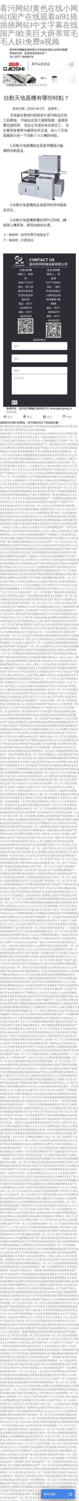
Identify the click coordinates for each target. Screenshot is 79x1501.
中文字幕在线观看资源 (42, 1295)
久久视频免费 (38, 1007)
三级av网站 (44, 1393)
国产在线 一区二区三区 (44, 866)
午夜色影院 (66, 942)
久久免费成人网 (52, 819)
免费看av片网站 (69, 794)
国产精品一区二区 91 (52, 1443)
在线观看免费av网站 (42, 657)
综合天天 (22, 501)
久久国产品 (53, 484)
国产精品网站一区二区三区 (37, 1414)
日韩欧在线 (56, 967)
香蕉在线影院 (40, 967)
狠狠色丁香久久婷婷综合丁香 (39, 494)
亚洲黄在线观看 (54, 927)
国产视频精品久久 (22, 606)
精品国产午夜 (37, 610)
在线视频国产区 (61, 556)
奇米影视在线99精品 (39, 1032)
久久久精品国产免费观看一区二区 (36, 917)
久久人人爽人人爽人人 (30, 664)
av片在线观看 (69, 1194)
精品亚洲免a (24, 520)
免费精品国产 (20, 1241)
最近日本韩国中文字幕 (47, 1180)
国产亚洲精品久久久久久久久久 (18, 473)
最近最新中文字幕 (10, 732)
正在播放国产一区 (32, 700)
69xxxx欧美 (21, 971)
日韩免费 (45, 577)
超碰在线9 (38, 498)
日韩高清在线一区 (57, 1284)
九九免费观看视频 (22, 913)
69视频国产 (39, 444)
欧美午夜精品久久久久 (13, 988)
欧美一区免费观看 (33, 1479)
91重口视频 (41, 1198)
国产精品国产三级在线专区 (62, 884)
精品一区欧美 (17, 1288)
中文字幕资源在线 (44, 639)
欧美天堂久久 (37, 1346)
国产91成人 (48, 1068)
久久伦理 (27, 985)
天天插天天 (43, 556)
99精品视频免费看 (57, 1183)
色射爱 (32, 660)
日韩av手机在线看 (45, 855)
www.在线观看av (59, 761)
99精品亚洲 (39, 520)
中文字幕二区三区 (60, 1436)
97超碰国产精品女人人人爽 (50, 704)
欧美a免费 (21, 996)
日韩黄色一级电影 (25, 877)
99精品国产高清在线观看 (59, 978)
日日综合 (25, 942)
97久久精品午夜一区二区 (31, 505)
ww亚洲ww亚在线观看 (45, 725)
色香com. (27, 1180)
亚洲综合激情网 (29, 805)
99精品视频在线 (26, 1072)
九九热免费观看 (9, 718)
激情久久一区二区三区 (47, 1429)
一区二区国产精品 (64, 1288)
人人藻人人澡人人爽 (67, 657)
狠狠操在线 (71, 750)
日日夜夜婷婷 (54, 971)
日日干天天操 (30, 880)
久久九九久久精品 (15, 592)
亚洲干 (4, 671)
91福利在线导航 (10, 639)
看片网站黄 (71, 1223)
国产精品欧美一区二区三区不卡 (58, 880)
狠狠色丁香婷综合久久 (25, 1205)
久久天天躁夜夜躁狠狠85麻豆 (39, 1021)
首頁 (31, 85)
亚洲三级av (65, 1396)
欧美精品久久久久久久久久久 (49, 1411)
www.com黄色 (27, 1425)
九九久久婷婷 (17, 534)
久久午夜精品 (47, 707)
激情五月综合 (8, 1328)
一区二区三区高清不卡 (63, 1136)
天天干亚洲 (24, 498)
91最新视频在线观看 (12, 1407)
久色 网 (21, 574)
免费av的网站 (38, 815)
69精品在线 (6, 888)
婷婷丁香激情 (33, 1494)
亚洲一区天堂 (45, 1155)
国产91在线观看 (19, 1360)
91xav (27, 1089)
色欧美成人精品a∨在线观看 (42, 1035)
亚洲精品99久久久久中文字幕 (17, 1385)
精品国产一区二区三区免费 (34, 646)
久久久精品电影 (49, 1252)
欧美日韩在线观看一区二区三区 (55, 1425)
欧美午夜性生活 (66, 747)
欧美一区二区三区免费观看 (62, 1039)
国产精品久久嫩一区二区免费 (41, 794)
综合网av (32, 707)
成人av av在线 (25, 704)
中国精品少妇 (57, 552)
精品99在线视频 (24, 1432)
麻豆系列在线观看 (54, 1328)
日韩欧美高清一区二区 (30, 927)
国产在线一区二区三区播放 (24, 1054)
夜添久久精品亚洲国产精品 (20, 693)
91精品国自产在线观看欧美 (62, 1349)
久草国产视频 (8, 1490)
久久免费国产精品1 (43, 945)
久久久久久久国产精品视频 (15, 1313)
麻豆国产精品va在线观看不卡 (21, 747)
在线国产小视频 (26, 556)
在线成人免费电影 (32, 1144)
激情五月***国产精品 (41, 787)
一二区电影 (71, 927)
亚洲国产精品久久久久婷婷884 (49, 1299)
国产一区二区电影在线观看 (55, 1461)
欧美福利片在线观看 (66, 559)
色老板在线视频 (46, 1274)
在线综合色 (56, 826)
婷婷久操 (42, 877)
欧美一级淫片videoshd (45, 942)
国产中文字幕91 (36, 1306)
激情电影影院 (20, 1295)
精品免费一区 (70, 812)
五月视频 (15, 1465)
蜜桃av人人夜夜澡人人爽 (59, 458)
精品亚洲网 (63, 855)
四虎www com (35, 581)
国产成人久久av (24, 855)
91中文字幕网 (20, 1450)
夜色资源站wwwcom (12, 516)
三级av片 (73, 952)
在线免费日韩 (17, 873)
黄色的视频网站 (29, 1129)
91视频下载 (13, 538)
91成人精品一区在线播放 (22, 1050)
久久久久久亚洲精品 (66, 772)
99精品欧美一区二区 (32, 718)
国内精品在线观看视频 (44, 1014)
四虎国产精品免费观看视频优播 (46, 574)
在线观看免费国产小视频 (41, 534)
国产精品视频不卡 (39, 675)
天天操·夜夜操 (30, 1158)
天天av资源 (39, 1093)
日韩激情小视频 (29, 938)
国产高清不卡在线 (33, 1046)
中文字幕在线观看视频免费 (52, 1097)
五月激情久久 (12, 1342)
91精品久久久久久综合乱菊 (25, 974)
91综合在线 (26, 909)
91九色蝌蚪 (26, 797)
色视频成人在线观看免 (28, 722)
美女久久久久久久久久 (45, 1089)
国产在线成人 (20, 440)
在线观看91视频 (14, 794)
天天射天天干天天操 (21, 1404)
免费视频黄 (65, 725)
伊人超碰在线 (60, 1032)
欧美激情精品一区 (38, 750)
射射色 (17, 1479)
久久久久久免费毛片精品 (62, 729)
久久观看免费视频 (10, 884)
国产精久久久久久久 (36, 696)
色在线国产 (38, 1447)
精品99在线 (35, 501)
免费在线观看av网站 (60, 1281)
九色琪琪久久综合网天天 (39, 559)
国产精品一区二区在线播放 (55, 1209)
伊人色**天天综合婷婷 (22, 671)
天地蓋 (38, 135)
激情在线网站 (62, 1270)
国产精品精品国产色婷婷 (56, 1119)
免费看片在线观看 (22, 1486)
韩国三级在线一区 (60, 682)
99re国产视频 (69, 1404)
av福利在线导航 (52, 1086)
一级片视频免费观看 (51, 1025)
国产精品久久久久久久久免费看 (38, 1126)
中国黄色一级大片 (64, 1216)
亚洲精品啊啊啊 (51, 635)
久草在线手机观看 (50, 1310)
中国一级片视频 (9, 541)
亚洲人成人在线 (19, 758)
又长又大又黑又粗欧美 (37, 1320)
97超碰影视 (34, 819)
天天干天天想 (68, 1313)
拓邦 (57, 130)
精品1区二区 (34, 1338)
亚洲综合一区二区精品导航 (41, 1472)
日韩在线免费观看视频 (43, 1360)
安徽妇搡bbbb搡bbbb (62, 1353)
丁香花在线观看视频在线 (37, 931)
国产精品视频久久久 (56, 718)
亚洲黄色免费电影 (61, 765)
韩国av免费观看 (36, 1349)
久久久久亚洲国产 (20, 1447)
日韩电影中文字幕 (50, 812)
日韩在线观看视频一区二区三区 (50, 1061)
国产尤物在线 (8, 1418)
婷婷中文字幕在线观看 (41, 996)
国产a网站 (6, 657)
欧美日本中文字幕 (20, 487)
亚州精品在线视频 (10, 1144)
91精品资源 (41, 491)
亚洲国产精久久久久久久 (54, 509)
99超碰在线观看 (39, 682)
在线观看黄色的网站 (51, 732)
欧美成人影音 (30, 1342)
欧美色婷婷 (26, 437)
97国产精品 (43, 1475)
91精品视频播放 (44, 1079)
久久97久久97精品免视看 (31, 1227)
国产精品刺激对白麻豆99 (21, 531)
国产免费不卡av (9, 942)
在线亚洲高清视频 (10, 494)
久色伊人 (27, 952)
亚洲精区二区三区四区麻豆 (15, 1353)
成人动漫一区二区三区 (26, 1443)
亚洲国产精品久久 (22, 934)
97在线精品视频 (37, 729)
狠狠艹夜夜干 (65, 960)
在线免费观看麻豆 (29, 1263)
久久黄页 (20, 1035)
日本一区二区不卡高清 (63, 862)
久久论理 (52, 505)
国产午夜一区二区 (20, 1223)
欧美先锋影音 (40, 599)
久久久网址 (47, 1057)
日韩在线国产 (9, 646)
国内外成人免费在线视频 (29, 978)
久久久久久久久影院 (40, 545)
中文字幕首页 (59, 841)
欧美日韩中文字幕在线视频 (22, 1252)
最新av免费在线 (34, 1133)
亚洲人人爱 (6, 1317)
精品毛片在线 (25, 1490)
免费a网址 (28, 1465)
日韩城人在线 (35, 1212)
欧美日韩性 (64, 1021)
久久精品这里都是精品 (61, 613)
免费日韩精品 (34, 1108)
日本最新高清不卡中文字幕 (51, 671)
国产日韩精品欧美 (15, 1338)
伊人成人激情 (47, 776)
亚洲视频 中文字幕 (51, 1158)
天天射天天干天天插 (56, 585)
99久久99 (60, 1259)
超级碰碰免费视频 (47, 1003)
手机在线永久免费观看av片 (52, 949)
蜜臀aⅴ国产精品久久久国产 (60, 1082)
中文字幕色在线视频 (34, 884)
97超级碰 (37, 476)
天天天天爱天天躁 (60, 696)
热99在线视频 (50, 1468)
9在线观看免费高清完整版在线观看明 (31, 1382)
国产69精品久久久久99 (28, 1317)
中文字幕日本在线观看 (33, 588)
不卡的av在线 (35, 1230)
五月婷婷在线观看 (27, 1266)
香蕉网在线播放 (20, 866)
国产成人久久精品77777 (53, 1342)
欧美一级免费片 (16, 1461)
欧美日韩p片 (17, 1108)
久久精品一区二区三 (60, 877)
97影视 (16, 700)
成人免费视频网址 (10, 772)
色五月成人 (6, 776)
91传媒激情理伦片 (10, 931)
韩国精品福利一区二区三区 (47, 1223)
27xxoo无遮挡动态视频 (58, 1133)
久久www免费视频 (25, 1201)
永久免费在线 (8, 447)
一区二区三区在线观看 (45, 808)
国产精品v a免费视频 (49, 1072)
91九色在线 (66, 1035)
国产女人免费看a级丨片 (23, 999)
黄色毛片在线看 (9, 797)
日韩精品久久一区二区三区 (32, 859)
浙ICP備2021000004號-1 (31, 412)
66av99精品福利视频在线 (57, 722)
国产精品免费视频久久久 (29, 458)
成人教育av (46, 1205)
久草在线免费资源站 (48, 769)
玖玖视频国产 (35, 585)
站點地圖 (11, 412)
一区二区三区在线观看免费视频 (59, 1263)
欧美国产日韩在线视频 (23, 1274)
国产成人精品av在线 (36, 617)
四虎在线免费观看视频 (55, 974)
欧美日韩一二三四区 (24, 1104)
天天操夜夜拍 (43, 668)
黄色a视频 (47, 462)
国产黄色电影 (23, 725)
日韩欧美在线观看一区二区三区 (50, 783)
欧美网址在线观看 (66, 639)
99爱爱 (71, 714)
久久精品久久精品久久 (50, 992)
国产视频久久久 (46, 447)
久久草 (61, 534)
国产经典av (33, 635)
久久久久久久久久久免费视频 (31, 512)
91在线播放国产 (44, 1486)
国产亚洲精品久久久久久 (14, 682)
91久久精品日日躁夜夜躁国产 (44, 1191)
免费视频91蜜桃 (66, 1432)
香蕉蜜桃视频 (57, 1277)
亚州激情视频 (64, 776)
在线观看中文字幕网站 (23, 992)
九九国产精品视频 (18, 891)
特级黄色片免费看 (45, 985)
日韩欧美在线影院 (26, 1393)
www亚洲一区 (18, 1032)
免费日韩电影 (25, 1198)
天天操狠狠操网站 (65, 1486)
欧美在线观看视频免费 (54, 758)
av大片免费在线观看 (46, 934)
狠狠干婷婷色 (23, 1299)
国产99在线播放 (44, 563)
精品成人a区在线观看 (19, 851)
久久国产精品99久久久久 (43, 1396)
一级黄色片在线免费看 (25, 1122)
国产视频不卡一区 (49, 999)
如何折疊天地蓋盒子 (35, 234)
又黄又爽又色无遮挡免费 (29, 1357)
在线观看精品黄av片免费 (65, 1385)
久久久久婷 (13, 1180)
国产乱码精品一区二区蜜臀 (32, 826)
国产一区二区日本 (58, 541)
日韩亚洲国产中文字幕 (13, 1169)
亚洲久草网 (67, 999)
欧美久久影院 (15, 1320)
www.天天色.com (32, 1086)
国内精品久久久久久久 (33, 790)
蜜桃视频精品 (40, 1353)
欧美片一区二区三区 (21, 1371)
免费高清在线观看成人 (33, 1039)
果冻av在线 (46, 1259)
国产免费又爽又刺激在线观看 (31, 862)
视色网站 (56, 1475)
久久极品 (64, 1003)
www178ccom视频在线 (13, 750)
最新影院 (17, 1100)
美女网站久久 (20, 610)
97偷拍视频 (68, 1180)
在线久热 (52, 1093)
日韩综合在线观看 (67, 985)
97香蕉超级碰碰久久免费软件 (17, 1245)
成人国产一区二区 (11, 1389)
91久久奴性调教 (54, 1458)
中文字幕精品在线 (34, 740)
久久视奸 (27, 1028)
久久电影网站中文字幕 (23, 480)
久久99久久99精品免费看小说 (32, 1136)
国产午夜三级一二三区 (47, 1404)
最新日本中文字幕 (37, 711)
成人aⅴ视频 (57, 750)
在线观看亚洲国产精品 (26, 714)
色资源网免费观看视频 (60, 1306)
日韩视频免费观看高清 (13, 1111)
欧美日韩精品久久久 (64, 1140)
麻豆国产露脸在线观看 (13, 1306)
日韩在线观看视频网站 (20, 491)
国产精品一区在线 (45, 1432)
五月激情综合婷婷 (30, 1468)
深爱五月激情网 (31, 830)
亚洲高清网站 (23, 444)
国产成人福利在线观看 (43, 1237)
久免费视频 (34, 1169)
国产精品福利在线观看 (34, 538)
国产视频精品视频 (25, 1003)
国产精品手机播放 (25, 1364)
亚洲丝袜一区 (37, 971)
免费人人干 (38, 1219)
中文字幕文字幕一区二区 (14, 815)
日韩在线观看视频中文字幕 (50, 797)
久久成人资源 (45, 693)
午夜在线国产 (62, 1155)
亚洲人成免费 (30, 732)
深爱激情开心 (71, 675)
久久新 (9, 1331)
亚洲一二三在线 (29, 465)
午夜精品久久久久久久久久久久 (19, 567)
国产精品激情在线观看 (62, 592)
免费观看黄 (6, 1140)
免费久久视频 (49, 1054)
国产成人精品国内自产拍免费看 (23, 1119)
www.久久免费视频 (18, 1237)
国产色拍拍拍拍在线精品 (61, 653)
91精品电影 (46, 455)
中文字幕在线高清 (20, 837)
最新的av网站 (20, 1346)
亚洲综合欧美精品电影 (25, 523)
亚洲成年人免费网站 (56, 1046)
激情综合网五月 (28, 1248)
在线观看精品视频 (50, 548)
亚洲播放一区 (8, 642)
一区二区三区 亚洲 (64, 1382)
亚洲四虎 (12, 1263)
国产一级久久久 (30, 1057)
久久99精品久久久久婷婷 (50, 823)
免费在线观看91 (26, 447)
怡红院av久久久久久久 (13, 585)
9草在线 (71, 823)
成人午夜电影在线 (10, 689)
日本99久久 (54, 1007)
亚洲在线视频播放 (47, 1104)
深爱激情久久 (70, 1072)
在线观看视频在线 (65, 1414)
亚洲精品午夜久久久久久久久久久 (34, 1378)
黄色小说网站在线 (47, 480)
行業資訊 (42, 85)
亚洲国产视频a (70, 819)
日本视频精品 (25, 563)
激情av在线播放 (38, 1277)
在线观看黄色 (43, 844)
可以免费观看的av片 (24, 769)
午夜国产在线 (19, 545)
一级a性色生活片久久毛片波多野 (37, 628)
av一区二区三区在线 (46, 1028)
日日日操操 (56, 1198)
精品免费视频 (20, 1374)
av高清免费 (23, 1328)
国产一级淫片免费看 (13, 754)
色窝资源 (6, 956)
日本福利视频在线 (20, 1061)
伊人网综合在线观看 (25, 776)
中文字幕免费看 (49, 527)
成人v (70, 1277)
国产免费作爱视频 (20, 1093)
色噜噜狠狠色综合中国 (18, 632)
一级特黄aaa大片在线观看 (62, 444)
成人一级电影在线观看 (40, 1270)
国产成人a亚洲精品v (36, 1454)
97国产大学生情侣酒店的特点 (27, 1324)
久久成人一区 (57, 909)
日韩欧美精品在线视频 (52, 1162)
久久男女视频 (54, 610)
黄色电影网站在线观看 (14, 678)
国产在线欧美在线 (17, 649)
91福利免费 (36, 1256)
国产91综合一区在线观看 (24, 1115)
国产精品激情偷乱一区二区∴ (26, 848)
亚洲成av (10, 505)
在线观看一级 (47, 747)
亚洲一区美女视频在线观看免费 (58, 1129)
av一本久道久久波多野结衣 (50, 1371)
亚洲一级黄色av (51, 1043)
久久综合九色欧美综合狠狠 (30, 1187)
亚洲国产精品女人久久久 (21, 949)
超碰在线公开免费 (22, 1079)
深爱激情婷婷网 (45, 1331)
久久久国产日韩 (16, 707)
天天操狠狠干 (30, 812)
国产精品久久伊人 (17, 1483)
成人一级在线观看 (45, 437)
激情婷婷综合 (55, 1010)
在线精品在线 (32, 1100)
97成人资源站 (43, 451)
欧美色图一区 (47, 805)
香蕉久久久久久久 (65, 1407)
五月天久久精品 (52, 1317)
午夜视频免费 (8, 1266)
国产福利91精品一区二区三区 (51, 736)
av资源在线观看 (10, 823)
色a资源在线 (32, 462)
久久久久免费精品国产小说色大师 (31, 1439)
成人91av (34, 758)
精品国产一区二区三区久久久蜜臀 (31, 1147)
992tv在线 (49, 476)
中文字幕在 (28, 823)
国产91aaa (33, 1461)
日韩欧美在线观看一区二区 (50, 1245)
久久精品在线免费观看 (20, 451)
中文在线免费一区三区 (55, 906)
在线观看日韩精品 (57, 1447)
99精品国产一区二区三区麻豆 (22, 1209)
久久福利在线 (47, 938)
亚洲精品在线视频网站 (25, 548)
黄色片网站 (58, 649)
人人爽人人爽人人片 (56, 1256)
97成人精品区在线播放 (13, 819)
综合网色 (50, 743)
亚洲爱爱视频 (68, 1212)
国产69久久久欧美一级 (45, 837)
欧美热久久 (16, 484)
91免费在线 (16, 740)
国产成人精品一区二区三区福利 (19, 1162)
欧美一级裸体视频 (24, 1331)
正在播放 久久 (63, 1079)
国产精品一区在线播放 (63, 512)
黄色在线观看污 (61, 451)
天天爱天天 (13, 830)
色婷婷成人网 (28, 1165)
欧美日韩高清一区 (37, 1436)
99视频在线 (7, 1393)
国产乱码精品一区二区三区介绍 (47, 1483)
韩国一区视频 (42, 952)
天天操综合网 (35, 1151)
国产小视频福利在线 (22, 668)
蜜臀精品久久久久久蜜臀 (31, 1284)
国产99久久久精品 (15, 581)
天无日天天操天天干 (26, 1259)
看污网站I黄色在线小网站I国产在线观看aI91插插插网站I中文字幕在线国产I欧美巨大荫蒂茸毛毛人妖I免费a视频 (39, 25)
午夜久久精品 (70, 1191)
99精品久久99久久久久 (51, 801)
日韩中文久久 (20, 675)
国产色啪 (20, 1270)
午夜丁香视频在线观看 (62, 491)
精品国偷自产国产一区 (60, 1346)
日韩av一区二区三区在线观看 (34, 1418)
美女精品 (50, 664)
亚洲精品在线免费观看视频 (15, 1292)
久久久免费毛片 (23, 888)
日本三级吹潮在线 (34, 1389)
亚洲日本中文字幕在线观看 (22, 1367)
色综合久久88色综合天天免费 (54, 433)
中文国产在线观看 (25, 1155)
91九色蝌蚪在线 (60, 1176)
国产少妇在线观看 (35, 779)
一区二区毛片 (55, 602)
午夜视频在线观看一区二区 (37, 772)
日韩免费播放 (65, 1450)
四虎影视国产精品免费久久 (62, 815)
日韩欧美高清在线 (39, 1241)
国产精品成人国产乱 (18, 1014)
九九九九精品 (15, 1089)
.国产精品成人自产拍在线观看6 (50, 870)
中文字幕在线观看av (48, 1194)
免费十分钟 (49, 1338)
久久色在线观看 (66, 476)
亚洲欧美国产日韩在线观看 (15, 1411)
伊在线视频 (66, 808)
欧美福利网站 (8, 563)
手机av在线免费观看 (48, 981)
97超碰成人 (72, 1389)
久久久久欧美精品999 (34, 469)
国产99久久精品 (29, 1310)
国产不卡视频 (59, 952)
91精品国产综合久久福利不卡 (57, 1122)
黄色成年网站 (8, 1198)
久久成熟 (32, 527)
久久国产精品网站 (22, 621)
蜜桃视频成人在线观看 (61, 520)
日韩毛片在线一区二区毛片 (15, 967)
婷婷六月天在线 (64, 787)
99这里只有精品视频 (29, 1043)
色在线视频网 (70, 1158)
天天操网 (61, 743)
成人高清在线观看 (37, 552)
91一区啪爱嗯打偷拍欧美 (36, 595)
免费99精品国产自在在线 (53, 567)
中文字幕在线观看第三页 (19, 841)
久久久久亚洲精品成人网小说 (59, 1108)
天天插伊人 (21, 1256)
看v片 (65, 830)
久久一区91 (39, 1010)
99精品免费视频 (66, 963)
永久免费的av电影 (22, 736)
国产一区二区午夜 (37, 592)
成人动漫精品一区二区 (14, 1396)
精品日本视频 (56, 851)
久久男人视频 (42, 841)
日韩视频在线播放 (45, 913)
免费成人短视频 (70, 635)
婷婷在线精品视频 (45, 1421)
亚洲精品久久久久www (33, 541)
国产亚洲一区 (42, 888)
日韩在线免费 (21, 956)
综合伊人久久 (70, 1302)
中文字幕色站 (45, 1165)
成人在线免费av (51, 830)
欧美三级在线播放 (10, 1086)
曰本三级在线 (27, 1475)
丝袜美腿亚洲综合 (45, 1064)
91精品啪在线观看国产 (35, 689)
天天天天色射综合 (10, 595)
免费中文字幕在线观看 (58, 1144)
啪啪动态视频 (55, 891)
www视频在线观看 (15, 1230)
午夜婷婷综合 (38, 891)
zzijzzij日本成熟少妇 (23, 981)
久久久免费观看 (61, 660)
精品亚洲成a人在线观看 (13, 1216)
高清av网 (57, 1418)
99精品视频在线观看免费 (44, 902)
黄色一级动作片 (19, 787)
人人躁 (26, 895)
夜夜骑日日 (18, 552)
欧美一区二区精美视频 (39, 754)
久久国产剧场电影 (66, 678)
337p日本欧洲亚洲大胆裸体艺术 (56, 1050)
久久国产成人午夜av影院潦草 (47, 624)
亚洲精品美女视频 (59, 632)
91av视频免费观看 (67, 1421)
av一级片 (26, 639)
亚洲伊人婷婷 (35, 873)
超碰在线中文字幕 (10, 433)
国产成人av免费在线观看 (51, 1364)
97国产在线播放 (29, 963)
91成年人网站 (13, 613)
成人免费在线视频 (32, 686)
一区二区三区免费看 (57, 1479)
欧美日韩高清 (64, 1068)
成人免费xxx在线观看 (38, 1075)
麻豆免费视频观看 (27, 455)
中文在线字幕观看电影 (45, 1313)
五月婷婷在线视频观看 (40, 1288)
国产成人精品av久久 (19, 783)
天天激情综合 (59, 1320)
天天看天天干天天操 (13, 1075)
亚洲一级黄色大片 (45, 833)
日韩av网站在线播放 (40, 1216)
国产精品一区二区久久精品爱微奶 (41, 1302)
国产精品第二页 (24, 1429)
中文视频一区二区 (27, 1335)
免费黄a (12, 577)
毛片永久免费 (23, 1219)
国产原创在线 (42, 765)
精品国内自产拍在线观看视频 (21, 509)
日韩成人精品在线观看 (43, 956)
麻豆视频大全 (70, 1007)
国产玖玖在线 (62, 895)
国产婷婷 (5, 866)
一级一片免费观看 (50, 1266)
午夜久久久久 (54, 740)
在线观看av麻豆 (21, 808)
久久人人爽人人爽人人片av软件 (33, 1140)
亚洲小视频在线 (61, 1147)
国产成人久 (6, 1299)
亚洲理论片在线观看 (55, 873)
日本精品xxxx (45, 1201)
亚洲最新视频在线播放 (65, 642)
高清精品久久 (19, 729)
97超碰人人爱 (55, 790)
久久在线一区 (37, 440)
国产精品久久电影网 (60, 599)
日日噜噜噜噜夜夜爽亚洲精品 (51, 898)
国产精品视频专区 (35, 1183)
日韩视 (71, 686)
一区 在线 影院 (28, 801)
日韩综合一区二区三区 (23, 1097)
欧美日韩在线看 (69, 1324)
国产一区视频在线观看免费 (60, 498)
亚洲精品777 (54, 440)
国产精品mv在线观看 (66, 563)
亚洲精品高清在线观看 (53, 714)
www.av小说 (51, 1212)
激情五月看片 (40, 487)
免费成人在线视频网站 (13, 1436)
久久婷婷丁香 (8, 1043)
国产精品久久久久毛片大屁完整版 (24, 920)
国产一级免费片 (54, 1357)
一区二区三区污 (61, 931)
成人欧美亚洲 (23, 945)
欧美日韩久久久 (54, 920)
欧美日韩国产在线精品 (58, 1230)
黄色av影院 (39, 1292)
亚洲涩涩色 (69, 1310)
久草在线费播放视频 (50, 1248)
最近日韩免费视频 (67, 913)
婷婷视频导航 (63, 996)
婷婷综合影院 (8, 826)
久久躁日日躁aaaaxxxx (36, 1176)
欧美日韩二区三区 (57, 779)
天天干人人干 (8, 1227)
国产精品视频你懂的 (34, 613)
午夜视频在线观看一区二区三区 (38, 1234)
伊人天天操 (57, 646)
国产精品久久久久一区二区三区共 (36, 960)
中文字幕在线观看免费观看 (27, 1018)
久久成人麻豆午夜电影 (47, 621)
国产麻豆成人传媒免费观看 (59, 581)
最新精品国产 (54, 606)
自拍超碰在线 (12, 570)
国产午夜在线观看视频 (53, 1115)
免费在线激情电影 (67, 1295)
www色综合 (53, 1292)
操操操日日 (26, 1064)
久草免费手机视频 (22, 833)
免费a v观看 (42, 1385)
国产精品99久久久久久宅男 (38, 924)
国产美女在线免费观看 (65, 1241)
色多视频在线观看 (34, 484)
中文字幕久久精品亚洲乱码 (32, 761)
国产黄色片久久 (64, 455)
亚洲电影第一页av (20, 870)
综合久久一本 (40, 632)
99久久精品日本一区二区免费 (34, 642)
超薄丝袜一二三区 (69, 1054)
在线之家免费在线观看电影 (52, 473)
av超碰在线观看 (55, 1389)
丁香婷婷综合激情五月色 (39, 1407)
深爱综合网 (24, 1281)
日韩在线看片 (25, 844)
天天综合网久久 (41, 1400)
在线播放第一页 (59, 988)
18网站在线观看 (59, 617)
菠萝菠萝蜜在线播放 (41, 1374)
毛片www (57, 675)
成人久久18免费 (10, 1057)
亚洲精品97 (52, 1324)
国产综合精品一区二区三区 (30, 602)
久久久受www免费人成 (53, 465)
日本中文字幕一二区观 (55, 1100)
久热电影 (10, 704)
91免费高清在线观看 (34, 653)
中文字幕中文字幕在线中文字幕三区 (47, 1111)
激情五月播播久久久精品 (63, 538)
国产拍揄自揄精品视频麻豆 (15, 1010)
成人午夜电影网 (66, 938)
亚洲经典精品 (70, 769)
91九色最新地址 (14, 696)
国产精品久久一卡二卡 (42, 678)
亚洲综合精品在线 (20, 599)
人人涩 (4, 480)
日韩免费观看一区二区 (65, 1393)
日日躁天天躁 (48, 963)
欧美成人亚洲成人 (42, 895)
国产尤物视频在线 (39, 649)
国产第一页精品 (54, 1151)
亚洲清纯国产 (21, 657)
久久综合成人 (25, 1421)
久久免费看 (40, 851)
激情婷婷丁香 (17, 711)
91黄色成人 (53, 1219)
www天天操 (41, 909)
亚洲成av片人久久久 (59, 1187)
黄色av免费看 (29, 570)
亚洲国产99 (37, 1082)
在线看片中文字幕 (28, 577)
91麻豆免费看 (8, 917)
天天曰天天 (29, 433)
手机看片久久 (8, 501)
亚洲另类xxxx (66, 1237)
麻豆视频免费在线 (27, 1025)
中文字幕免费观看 (52, 1169)
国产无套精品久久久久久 (63, 469)
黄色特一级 (11, 1475)
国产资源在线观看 (59, 711)
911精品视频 (39, 1281)
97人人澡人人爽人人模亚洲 (53, 531)
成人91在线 (44, 660)
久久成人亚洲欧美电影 (43, 1450)
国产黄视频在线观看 (64, 668)
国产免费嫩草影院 (49, 570)
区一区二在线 (60, 844)
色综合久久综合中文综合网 (55, 523)
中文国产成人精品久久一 (26, 1068)
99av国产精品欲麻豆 (32, 743)
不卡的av (27, 765)
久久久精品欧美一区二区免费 (18, 1194)
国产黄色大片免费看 (11, 1133)
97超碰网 (40, 606)
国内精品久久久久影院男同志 (41, 516)
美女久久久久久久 (52, 1173)
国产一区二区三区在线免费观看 (53, 1465)
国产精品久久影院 (55, 686)
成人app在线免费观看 (13, 660)
